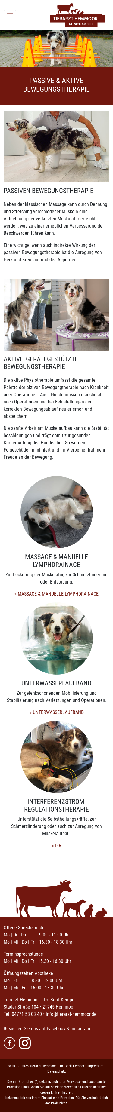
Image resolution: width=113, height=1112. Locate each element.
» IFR (56, 845)
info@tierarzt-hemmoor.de (71, 1014)
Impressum (95, 1066)
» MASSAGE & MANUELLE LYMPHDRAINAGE (56, 594)
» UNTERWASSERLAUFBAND (57, 712)
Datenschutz (56, 1071)
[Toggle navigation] (10, 15)
